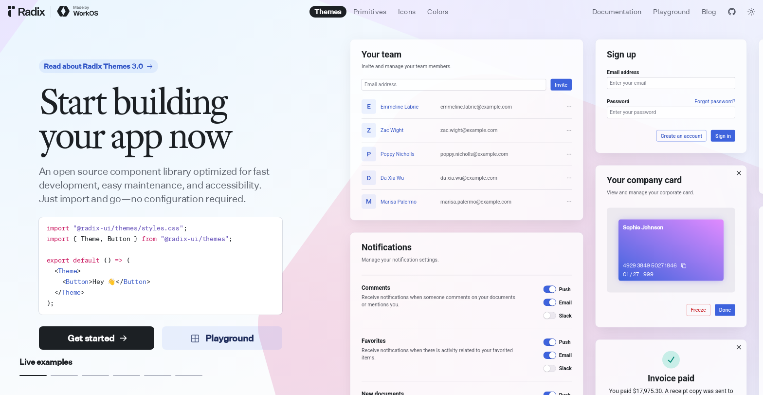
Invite (561, 85)
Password (618, 101)
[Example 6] (188, 375)
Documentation (616, 11)
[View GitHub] (732, 11)
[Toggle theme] (751, 11)
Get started (97, 338)
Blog (709, 11)
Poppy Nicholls (398, 154)
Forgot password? (715, 101)
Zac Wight (392, 130)
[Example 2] (64, 375)
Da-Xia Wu (392, 178)
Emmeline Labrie (399, 107)
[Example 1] (33, 375)
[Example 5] (157, 375)
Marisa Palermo (399, 202)
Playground (671, 11)
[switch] (550, 289)
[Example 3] (95, 375)
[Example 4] (126, 375)
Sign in (723, 136)
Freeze (698, 310)
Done (725, 310)
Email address (623, 72)
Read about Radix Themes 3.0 (98, 66)
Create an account (681, 136)
